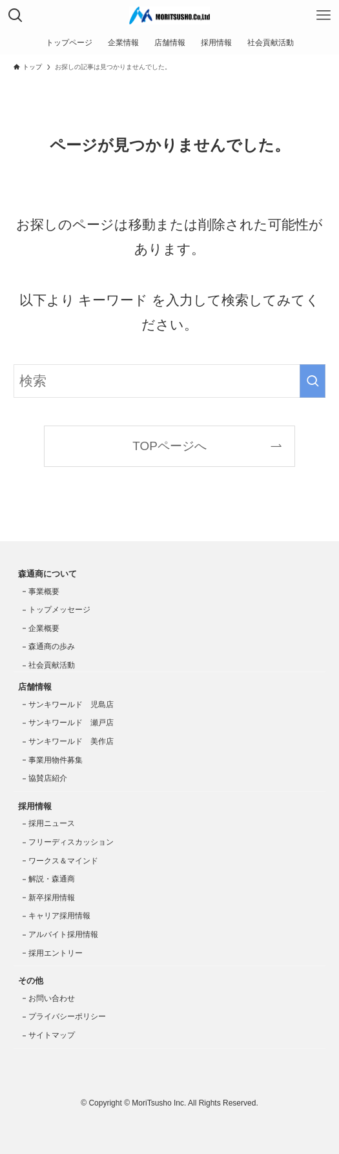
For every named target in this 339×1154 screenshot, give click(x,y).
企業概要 (43, 628)
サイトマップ (51, 1035)
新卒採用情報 (51, 897)
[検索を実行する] (312, 381)
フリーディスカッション (71, 842)
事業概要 (43, 591)
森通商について (47, 574)
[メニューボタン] (323, 15)
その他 (30, 980)
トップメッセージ (59, 609)
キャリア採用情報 (59, 915)
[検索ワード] (169, 381)
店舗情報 (35, 687)
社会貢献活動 (51, 665)
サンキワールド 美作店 (71, 741)
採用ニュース (51, 823)
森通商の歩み (51, 646)
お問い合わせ (51, 998)
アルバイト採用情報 (63, 934)
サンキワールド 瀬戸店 (71, 722)
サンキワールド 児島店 (71, 704)
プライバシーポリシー (67, 1016)
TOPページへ (169, 446)
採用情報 (35, 806)
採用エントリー (55, 953)
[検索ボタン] (15, 15)
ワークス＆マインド (63, 860)
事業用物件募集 (55, 760)
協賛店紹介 (47, 778)
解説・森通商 (51, 878)
